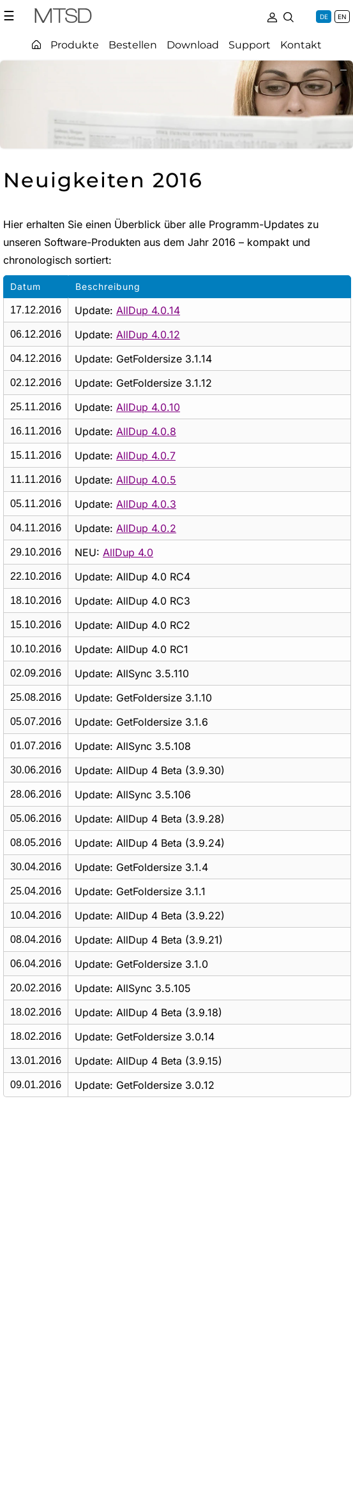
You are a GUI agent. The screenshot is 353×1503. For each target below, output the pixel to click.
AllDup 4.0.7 (146, 455)
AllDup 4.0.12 (148, 334)
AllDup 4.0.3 (146, 504)
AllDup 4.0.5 (146, 479)
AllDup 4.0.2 (146, 528)
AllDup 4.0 (128, 552)
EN (342, 16)
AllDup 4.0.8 (146, 431)
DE (324, 16)
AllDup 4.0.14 (148, 310)
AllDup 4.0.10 (148, 407)
